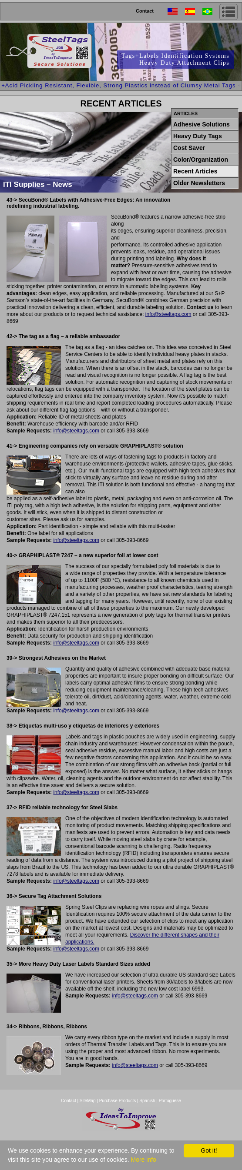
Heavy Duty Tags (197, 136)
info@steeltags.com (168, 314)
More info (143, 1159)
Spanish (147, 1100)
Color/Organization (200, 159)
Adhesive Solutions (201, 124)
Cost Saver (189, 147)
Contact (145, 10)
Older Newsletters (199, 182)
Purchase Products (117, 1100)
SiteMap (88, 1100)
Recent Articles (195, 171)
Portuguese (170, 1100)
